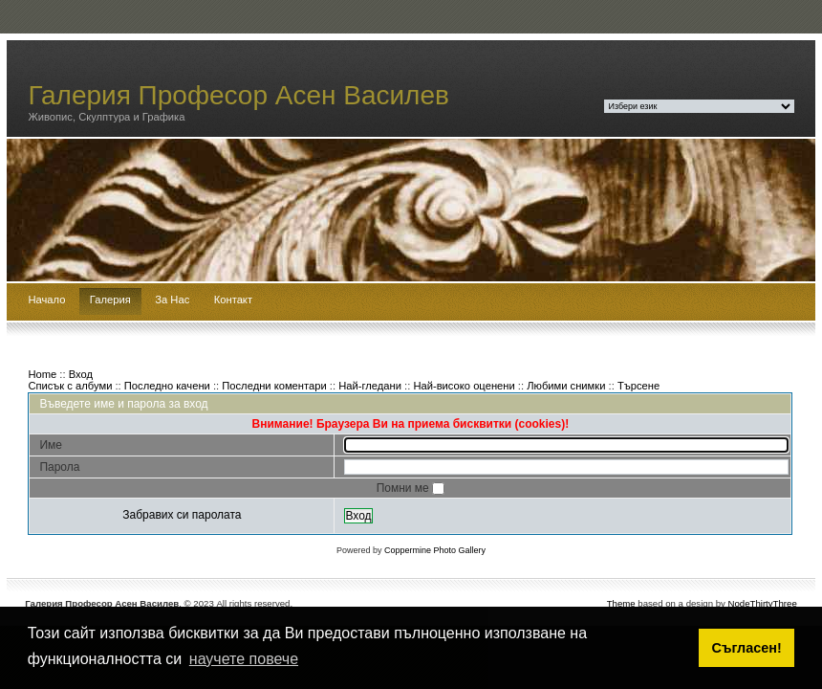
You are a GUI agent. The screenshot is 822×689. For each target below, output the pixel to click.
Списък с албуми (70, 385)
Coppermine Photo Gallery (435, 550)
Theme (621, 603)
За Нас (172, 299)
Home (42, 374)
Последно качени (167, 385)
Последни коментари (274, 385)
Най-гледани (369, 385)
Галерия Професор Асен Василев (238, 95)
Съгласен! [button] (747, 648)
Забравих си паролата (181, 515)
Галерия (110, 299)
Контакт (233, 299)
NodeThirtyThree (762, 603)
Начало (46, 299)
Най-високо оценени (463, 385)
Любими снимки (566, 385)
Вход (81, 374)
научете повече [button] (243, 659)
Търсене (638, 385)
